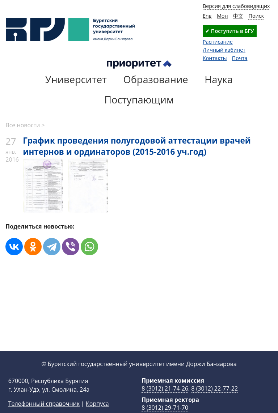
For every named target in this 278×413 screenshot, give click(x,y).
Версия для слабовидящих (236, 6)
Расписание (218, 41)
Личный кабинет (224, 49)
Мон (222, 15)
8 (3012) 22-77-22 (214, 400)
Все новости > (25, 125)
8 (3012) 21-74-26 (165, 400)
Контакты (215, 58)
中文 (238, 15)
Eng (207, 15)
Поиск (256, 15)
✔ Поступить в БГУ (229, 30)
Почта (240, 58)
